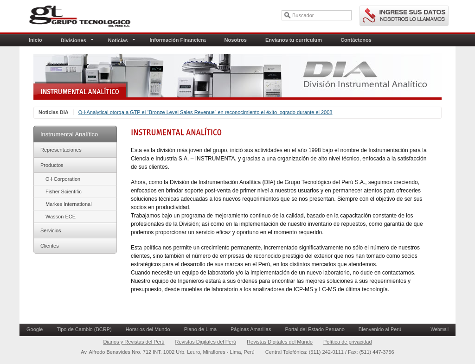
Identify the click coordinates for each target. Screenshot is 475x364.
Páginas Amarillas (251, 329)
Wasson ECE (60, 216)
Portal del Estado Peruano (314, 329)
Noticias (121, 40)
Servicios (50, 230)
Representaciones (61, 150)
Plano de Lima (200, 329)
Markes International (68, 204)
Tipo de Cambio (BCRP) (84, 329)
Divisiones (77, 40)
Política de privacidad (347, 342)
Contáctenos (356, 40)
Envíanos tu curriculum (293, 40)
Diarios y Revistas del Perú (133, 342)
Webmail (439, 329)
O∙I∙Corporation (62, 179)
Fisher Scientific (63, 191)
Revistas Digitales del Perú (205, 342)
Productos (52, 165)
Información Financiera (178, 40)
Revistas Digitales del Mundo (280, 342)
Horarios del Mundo (148, 329)
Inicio (35, 40)
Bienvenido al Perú (380, 329)
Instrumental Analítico (69, 134)
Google (34, 329)
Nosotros (236, 40)
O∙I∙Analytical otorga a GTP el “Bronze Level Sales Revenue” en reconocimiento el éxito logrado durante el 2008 (205, 112)
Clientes (49, 246)
